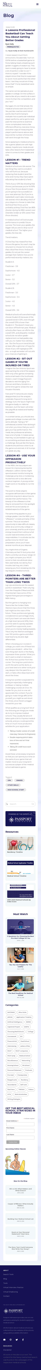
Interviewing (11, 1046)
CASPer (26, 1027)
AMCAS (9, 1017)
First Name (10, 1128)
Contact (6, 1296)
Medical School (24, 1056)
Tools (5, 1283)
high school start (16, 790)
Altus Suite (22, 1012)
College (30, 1031)
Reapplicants (12, 1080)
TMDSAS (21, 1089)
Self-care (23, 1085)
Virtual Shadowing (10, 1292)
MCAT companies (22, 1051)
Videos (30, 1089)
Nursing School (12, 1065)
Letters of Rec (25, 1046)
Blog (5, 1279)
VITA (9, 1094)
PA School (26, 1065)
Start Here (11, 1089)
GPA (9, 780)
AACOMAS (11, 1012)
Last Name (10, 1134)
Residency (24, 1080)
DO (21, 1036)
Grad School (25, 1041)
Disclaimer (7, 1350)
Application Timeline (23, 1017)
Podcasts (28, 1070)
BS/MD (28, 1022)
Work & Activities (21, 1094)
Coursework (11, 1036)
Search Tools (8, 1274)
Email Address (12, 1121)
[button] (37, 4)
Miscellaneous (12, 1060)
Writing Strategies (13, 1099)
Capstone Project (13, 1027)
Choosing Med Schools (15, 1031)
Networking (26, 1060)
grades (19, 780)
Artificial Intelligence (14, 1022)
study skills (13, 785)
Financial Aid (12, 1041)
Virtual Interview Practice (13, 1287)
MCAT (9, 1051)
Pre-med (10, 1075)
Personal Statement (14, 1070)
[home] (7, 4)
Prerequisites (13, 47)
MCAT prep (11, 1056)
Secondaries (11, 1085)
